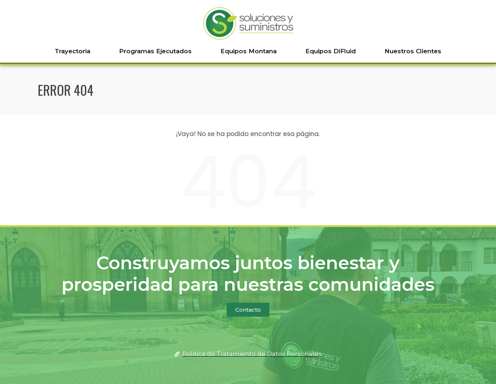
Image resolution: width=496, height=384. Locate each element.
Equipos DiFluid (330, 51)
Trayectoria (72, 51)
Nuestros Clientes (412, 51)
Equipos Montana (248, 51)
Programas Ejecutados (155, 51)
